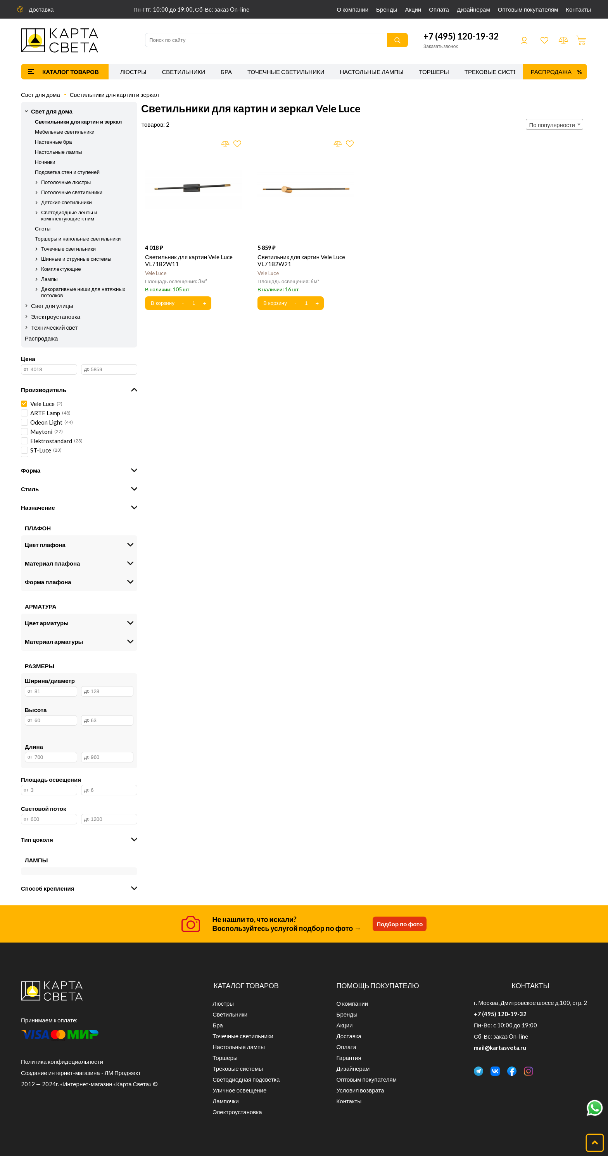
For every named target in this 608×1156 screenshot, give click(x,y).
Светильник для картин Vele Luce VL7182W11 (189, 260)
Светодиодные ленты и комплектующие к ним (69, 215)
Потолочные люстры (66, 182)
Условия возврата (360, 1090)
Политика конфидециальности (62, 1061)
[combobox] (554, 124)
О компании (353, 9)
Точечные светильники (286, 71)
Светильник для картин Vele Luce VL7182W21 (301, 260)
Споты (42, 228)
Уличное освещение (239, 1090)
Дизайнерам (473, 9)
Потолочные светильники (71, 192)
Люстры (133, 71)
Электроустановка (55, 316)
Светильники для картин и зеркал (114, 94)
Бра (226, 71)
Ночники (45, 162)
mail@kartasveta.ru (500, 1047)
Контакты (578, 9)
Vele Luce (155, 273)
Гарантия (349, 1057)
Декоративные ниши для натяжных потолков (83, 292)
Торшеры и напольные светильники (78, 239)
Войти (524, 40)
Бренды (386, 9)
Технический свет (54, 327)
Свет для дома (40, 94)
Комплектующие (61, 269)
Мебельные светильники (65, 132)
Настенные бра (53, 142)
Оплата (439, 9)
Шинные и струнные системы (76, 259)
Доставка (41, 9)
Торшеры (434, 71)
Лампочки (225, 1101)
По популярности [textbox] (552, 124)
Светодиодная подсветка (246, 1079)
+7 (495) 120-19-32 (461, 36)
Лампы (49, 279)
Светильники (183, 71)
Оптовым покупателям (528, 9)
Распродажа (551, 71)
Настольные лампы (372, 71)
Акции (413, 9)
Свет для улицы (52, 305)
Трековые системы (496, 71)
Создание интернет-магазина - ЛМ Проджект (81, 1072)
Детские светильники (66, 202)
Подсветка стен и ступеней (67, 172)
